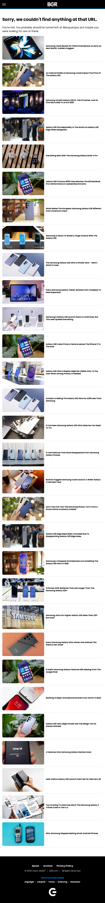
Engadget (29, 882)
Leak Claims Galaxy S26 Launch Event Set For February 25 (73, 779)
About (35, 865)
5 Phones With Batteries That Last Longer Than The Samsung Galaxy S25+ (70, 589)
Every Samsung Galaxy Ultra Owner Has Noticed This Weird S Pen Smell (71, 643)
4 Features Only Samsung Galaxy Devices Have (68, 752)
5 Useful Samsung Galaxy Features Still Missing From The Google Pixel (73, 670)
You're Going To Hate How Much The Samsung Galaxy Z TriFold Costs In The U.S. (72, 806)
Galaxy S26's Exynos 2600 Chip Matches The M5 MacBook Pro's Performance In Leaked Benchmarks (73, 182)
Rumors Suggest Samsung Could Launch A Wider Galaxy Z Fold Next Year (73, 481)
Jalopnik (41, 882)
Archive (48, 865)
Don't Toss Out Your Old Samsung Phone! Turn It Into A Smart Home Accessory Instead (72, 508)
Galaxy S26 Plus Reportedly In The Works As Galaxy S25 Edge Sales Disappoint (72, 128)
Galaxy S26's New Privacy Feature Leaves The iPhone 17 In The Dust (73, 345)
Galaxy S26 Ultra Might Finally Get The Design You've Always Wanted (71, 725)
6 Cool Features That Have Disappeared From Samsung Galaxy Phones (72, 454)
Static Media (38, 871)
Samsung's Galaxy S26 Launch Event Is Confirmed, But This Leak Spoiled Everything (72, 318)
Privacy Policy (65, 865)
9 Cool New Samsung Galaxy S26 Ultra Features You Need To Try (73, 426)
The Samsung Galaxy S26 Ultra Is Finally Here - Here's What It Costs (71, 264)
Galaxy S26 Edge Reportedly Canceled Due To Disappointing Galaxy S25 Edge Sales (67, 535)
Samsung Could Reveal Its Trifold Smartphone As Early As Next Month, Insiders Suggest (73, 47)
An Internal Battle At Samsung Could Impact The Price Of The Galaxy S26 (73, 74)
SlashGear (75, 882)
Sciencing (62, 882)
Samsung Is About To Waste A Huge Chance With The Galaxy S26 (71, 237)
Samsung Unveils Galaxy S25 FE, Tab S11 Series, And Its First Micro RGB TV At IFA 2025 (72, 101)
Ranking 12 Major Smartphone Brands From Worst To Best (73, 698)
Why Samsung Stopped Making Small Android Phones (72, 833)
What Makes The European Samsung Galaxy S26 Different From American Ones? (73, 209)
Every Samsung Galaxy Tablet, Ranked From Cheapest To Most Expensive (73, 291)
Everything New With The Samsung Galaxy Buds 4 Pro (72, 156)
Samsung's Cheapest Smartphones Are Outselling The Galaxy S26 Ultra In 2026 (72, 562)
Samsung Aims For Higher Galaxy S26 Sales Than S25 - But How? (72, 616)
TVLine (51, 882)
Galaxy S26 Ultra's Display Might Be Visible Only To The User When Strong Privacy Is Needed (72, 372)
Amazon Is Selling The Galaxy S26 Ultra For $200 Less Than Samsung (73, 399)
